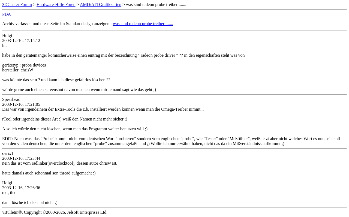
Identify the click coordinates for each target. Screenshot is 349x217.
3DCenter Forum (17, 4)
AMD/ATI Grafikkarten (100, 4)
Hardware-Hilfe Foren (56, 4)
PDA (6, 14)
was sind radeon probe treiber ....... (143, 23)
